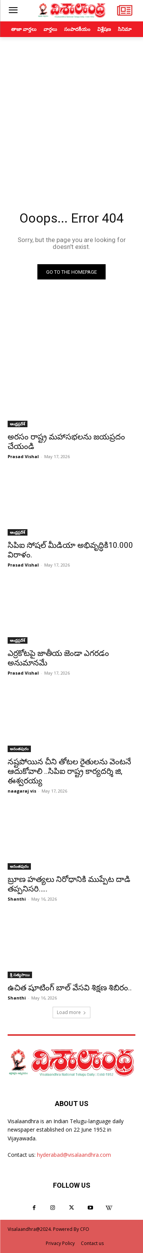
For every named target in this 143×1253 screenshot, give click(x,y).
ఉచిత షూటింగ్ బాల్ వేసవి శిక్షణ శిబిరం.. (70, 987)
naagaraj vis (22, 791)
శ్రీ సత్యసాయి (20, 974)
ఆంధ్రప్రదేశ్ (17, 423)
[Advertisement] (71, 112)
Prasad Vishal (23, 456)
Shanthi (17, 899)
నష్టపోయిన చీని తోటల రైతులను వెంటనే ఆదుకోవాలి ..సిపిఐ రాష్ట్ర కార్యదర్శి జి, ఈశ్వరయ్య (69, 771)
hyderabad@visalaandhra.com (74, 1154)
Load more (71, 1012)
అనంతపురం (19, 748)
